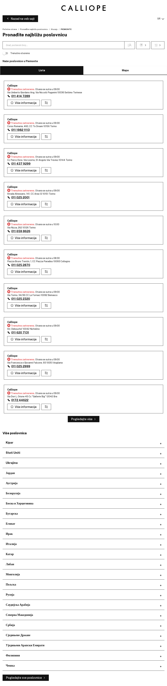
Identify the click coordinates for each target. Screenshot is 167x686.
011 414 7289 (20, 96)
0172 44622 (19, 400)
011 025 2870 (20, 265)
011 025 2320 (20, 298)
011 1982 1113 (20, 130)
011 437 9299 (21, 163)
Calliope (12, 85)
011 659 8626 (20, 231)
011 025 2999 (20, 366)
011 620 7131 (20, 332)
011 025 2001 (20, 197)
